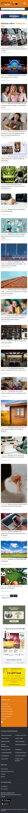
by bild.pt (3, 810)
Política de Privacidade (6, 714)
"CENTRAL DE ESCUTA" (20, 735)
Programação (4, 769)
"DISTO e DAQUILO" (20, 741)
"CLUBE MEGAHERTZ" (6, 752)
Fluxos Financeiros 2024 (7, 711)
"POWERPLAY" (18, 749)
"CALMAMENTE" (5, 755)
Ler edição (20, 662)
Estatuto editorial (5, 706)
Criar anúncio (4, 789)
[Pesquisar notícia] (13, 9)
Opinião (3, 776)
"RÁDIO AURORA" (5, 741)
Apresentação (4, 704)
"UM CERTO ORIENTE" (20, 755)
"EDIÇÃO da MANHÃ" (6, 735)
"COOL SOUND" (5, 738)
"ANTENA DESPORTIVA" (21, 744)
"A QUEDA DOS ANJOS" (21, 752)
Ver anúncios (4, 786)
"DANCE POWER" (19, 738)
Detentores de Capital (6, 709)
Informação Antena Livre (7, 771)
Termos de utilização (6, 716)
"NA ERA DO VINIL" (6, 749)
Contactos (3, 719)
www (8, 662)
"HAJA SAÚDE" (4, 759)
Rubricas (3, 774)
